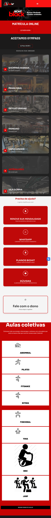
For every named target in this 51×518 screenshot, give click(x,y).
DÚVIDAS (25, 281)
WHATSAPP (25, 239)
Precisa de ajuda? (25, 198)
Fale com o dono (25, 306)
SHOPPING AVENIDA (18, 68)
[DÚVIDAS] (25, 273)
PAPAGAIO (13, 129)
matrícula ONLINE (25, 24)
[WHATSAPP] (25, 232)
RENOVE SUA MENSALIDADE (25, 219)
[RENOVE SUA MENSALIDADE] (25, 211)
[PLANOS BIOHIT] (25, 252)
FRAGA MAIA (15, 88)
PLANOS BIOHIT (25, 260)
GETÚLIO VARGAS (17, 108)
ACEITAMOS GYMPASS (25, 38)
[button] (37, 3)
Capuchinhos (16, 149)
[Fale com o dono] (25, 300)
